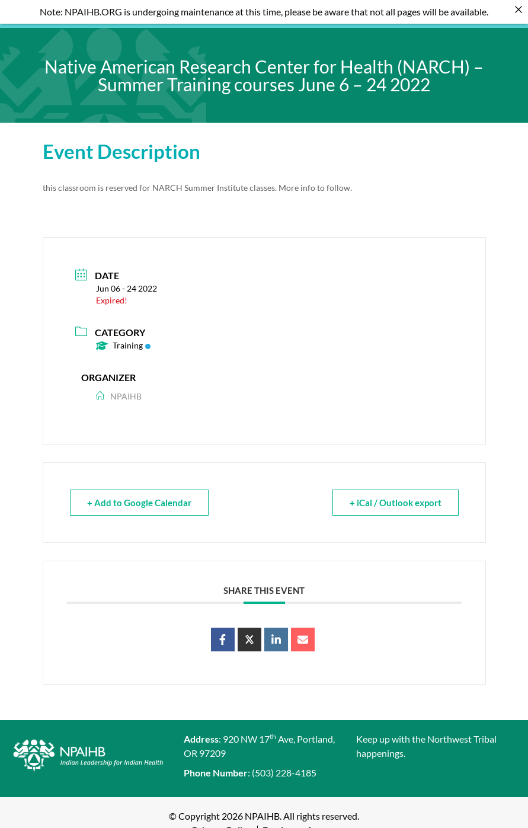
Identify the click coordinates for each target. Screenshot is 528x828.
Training (123, 337)
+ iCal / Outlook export (395, 494)
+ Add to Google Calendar (139, 494)
